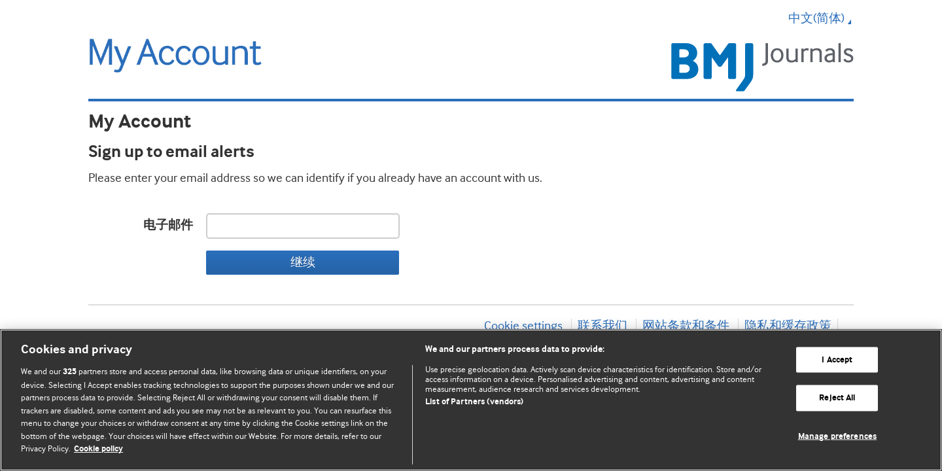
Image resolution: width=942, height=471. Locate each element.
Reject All (837, 398)
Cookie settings (523, 326)
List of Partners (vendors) (474, 402)
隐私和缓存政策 (787, 326)
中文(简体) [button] (821, 18)
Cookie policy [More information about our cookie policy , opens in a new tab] (98, 449)
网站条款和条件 (685, 326)
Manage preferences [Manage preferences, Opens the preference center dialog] (837, 437)
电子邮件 (168, 225)
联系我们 (602, 326)
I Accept (837, 359)
